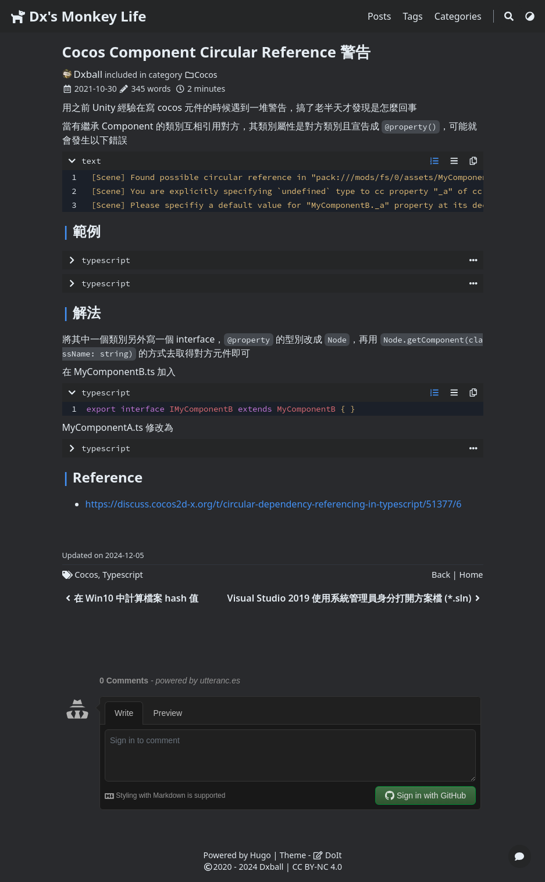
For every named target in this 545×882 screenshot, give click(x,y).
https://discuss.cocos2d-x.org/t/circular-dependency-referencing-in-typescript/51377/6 (274, 504)
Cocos (201, 74)
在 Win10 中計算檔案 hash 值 (130, 598)
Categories (459, 16)
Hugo (260, 855)
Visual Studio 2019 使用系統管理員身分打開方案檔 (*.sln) (355, 598)
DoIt (327, 855)
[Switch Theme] (530, 16)
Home (471, 574)
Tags (414, 16)
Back (441, 574)
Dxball (82, 74)
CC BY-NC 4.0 (316, 866)
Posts (381, 16)
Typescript (122, 574)
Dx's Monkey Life (78, 16)
